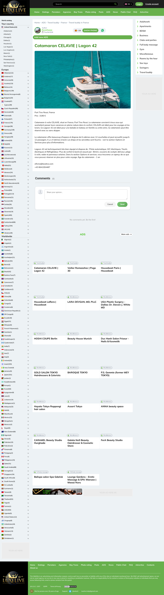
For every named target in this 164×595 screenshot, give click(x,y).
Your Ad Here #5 (108, 492)
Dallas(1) (7, 40)
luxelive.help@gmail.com (89, 591)
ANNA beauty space (112, 406)
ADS (108, 12)
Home (36, 12)
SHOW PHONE (90, 30)
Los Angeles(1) (9, 50)
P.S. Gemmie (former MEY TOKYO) (115, 374)
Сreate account (151, 4)
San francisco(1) (9, 63)
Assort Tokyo (75, 406)
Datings (45, 12)
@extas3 (73, 591)
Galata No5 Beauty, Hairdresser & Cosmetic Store (80, 443)
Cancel (110, 204)
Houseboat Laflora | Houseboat (45, 303)
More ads (126, 234)
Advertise (144, 12)
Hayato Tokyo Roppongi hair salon (47, 408)
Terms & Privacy (55, 586)
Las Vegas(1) (8, 47)
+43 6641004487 (42, 167)
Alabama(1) (8, 31)
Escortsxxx (47, 30)
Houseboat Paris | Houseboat (111, 269)
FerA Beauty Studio (112, 440)
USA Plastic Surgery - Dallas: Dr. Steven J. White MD (115, 304)
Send (122, 204)
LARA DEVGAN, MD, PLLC (82, 301)
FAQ (135, 12)
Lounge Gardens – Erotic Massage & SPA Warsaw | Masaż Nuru (82, 479)
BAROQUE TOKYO (78, 372)
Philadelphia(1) (9, 59)
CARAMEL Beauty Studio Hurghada (48, 441)
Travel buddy (53, 22)
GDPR (45, 586)
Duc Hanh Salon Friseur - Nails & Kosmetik (115, 340)
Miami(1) (7, 53)
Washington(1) (9, 66)
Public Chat (126, 12)
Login (139, 4)
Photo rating (90, 12)
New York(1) (8, 56)
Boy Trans (78, 12)
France (64, 22)
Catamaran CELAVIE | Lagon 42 (46, 269)
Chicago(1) (7, 37)
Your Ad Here (16, 550)
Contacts (150, 565)
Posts (101, 12)
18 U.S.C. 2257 (35, 586)
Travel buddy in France (79, 22)
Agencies (67, 12)
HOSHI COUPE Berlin (45, 338)
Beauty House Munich (80, 338)
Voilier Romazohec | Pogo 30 (82, 269)
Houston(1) (8, 44)
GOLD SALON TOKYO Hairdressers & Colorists (47, 374)
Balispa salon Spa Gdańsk (48, 476)
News (115, 12)
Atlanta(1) (7, 34)
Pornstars (56, 12)
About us (34, 568)
